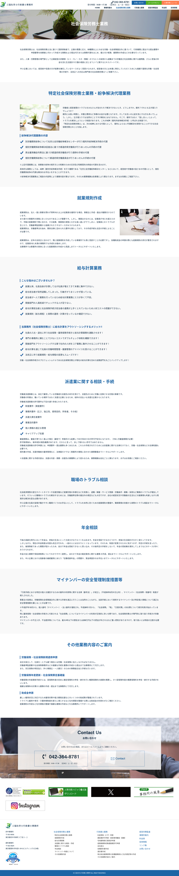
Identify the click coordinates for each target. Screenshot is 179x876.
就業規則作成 (59, 838)
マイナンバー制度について (64, 851)
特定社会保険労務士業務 (63, 835)
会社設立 (100, 846)
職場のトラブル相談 (62, 846)
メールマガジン (153, 3)
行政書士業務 (139, 8)
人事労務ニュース (170, 3)
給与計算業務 (59, 841)
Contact (120, 758)
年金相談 (58, 849)
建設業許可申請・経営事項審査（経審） (111, 838)
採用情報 (174, 8)
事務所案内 (108, 8)
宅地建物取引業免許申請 (106, 841)
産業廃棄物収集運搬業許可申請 (108, 843)
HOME (97, 8)
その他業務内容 (60, 854)
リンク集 (143, 845)
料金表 (164, 8)
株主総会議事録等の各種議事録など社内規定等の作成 (116, 854)
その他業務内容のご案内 (106, 857)
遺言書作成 (101, 851)
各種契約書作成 (103, 849)
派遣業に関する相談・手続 (64, 843)
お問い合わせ (139, 3)
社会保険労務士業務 (123, 8)
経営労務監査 (153, 8)
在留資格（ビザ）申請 (105, 835)
